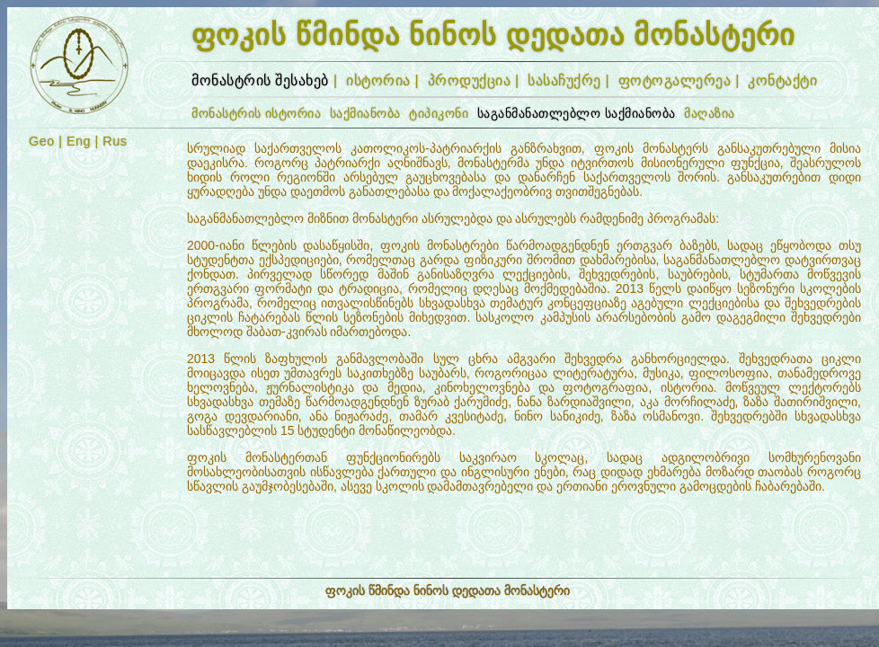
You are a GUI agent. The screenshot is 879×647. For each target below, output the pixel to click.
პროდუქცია (469, 80)
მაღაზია (709, 113)
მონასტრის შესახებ (260, 80)
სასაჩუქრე (564, 80)
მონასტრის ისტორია (256, 113)
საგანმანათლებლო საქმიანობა (576, 113)
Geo (42, 141)
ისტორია (378, 80)
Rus (114, 141)
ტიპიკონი (438, 113)
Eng (79, 141)
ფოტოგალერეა (675, 80)
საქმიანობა (365, 113)
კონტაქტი (782, 80)
